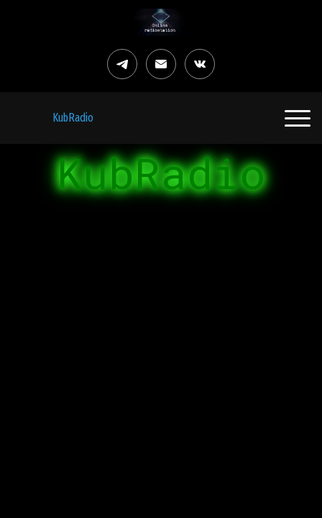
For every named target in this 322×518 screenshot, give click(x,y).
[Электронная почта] (161, 64)
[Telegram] (122, 64)
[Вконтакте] (200, 64)
